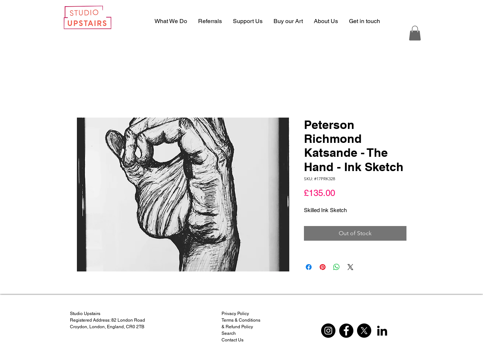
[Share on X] (350, 267)
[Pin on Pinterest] (322, 267)
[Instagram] (328, 330)
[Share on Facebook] (308, 267)
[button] (415, 33)
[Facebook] (346, 330)
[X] (364, 330)
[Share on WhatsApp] (336, 267)
